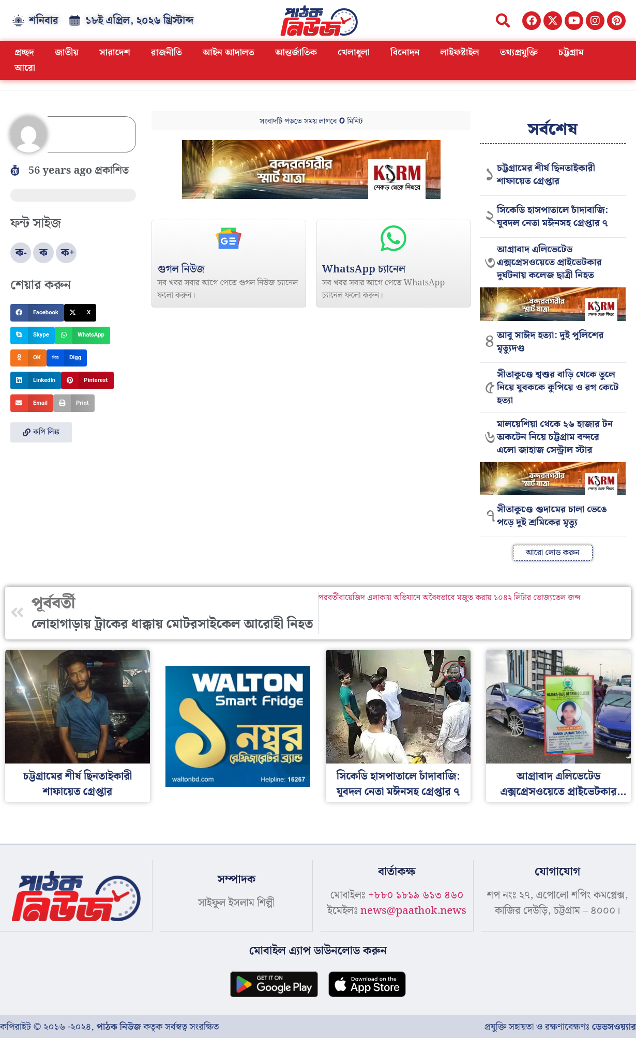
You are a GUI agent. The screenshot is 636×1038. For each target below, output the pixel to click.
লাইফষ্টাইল (460, 52)
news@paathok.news (413, 911)
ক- (21, 253)
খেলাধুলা (354, 52)
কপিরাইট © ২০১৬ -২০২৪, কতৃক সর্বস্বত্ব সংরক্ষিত (109, 1026)
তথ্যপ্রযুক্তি (519, 52)
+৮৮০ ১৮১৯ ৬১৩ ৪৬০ (415, 895)
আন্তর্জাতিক (296, 52)
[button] (503, 20)
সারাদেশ (114, 52)
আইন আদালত (228, 52)
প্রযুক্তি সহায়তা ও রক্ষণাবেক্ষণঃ (560, 1026)
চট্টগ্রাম (571, 52)
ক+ (68, 253)
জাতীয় (67, 52)
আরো (24, 67)
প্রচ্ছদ (24, 52)
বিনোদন (405, 52)
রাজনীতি (166, 52)
